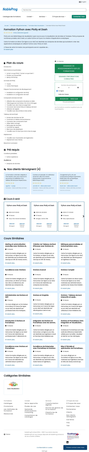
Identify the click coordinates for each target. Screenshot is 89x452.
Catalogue (8, 403)
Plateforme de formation (51, 413)
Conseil (29, 17)
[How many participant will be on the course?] (69, 87)
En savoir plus (8, 49)
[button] (83, 216)
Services (42, 17)
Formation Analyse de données (18, 25)
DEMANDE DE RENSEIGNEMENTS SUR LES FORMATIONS (69, 68)
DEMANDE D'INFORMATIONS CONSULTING (69, 77)
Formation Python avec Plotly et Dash (55, 25)
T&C (68, 426)
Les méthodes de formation (11, 410)
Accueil (6, 25)
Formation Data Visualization (36, 25)
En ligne (61, 91)
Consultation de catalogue (31, 416)
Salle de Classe (63, 94)
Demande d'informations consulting (30, 411)
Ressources (8, 414)
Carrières (70, 420)
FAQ (68, 423)
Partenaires (71, 409)
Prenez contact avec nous (75, 447)
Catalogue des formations (12, 17)
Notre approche (31, 403)
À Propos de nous (58, 17)
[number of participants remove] (59, 87)
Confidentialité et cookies (44, 447)
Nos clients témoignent (71, 416)
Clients (69, 412)
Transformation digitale (52, 404)
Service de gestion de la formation (54, 408)
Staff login (44, 451)
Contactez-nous (79, 17)
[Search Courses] (54, 10)
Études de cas (30, 406)
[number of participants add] (78, 87)
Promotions (8, 406)
